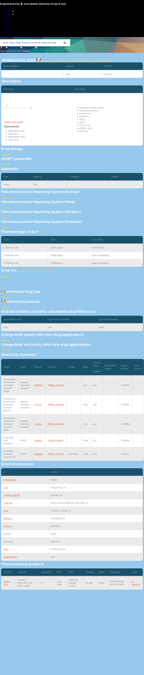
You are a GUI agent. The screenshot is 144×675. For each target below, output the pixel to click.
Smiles (20, 122)
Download (8, 26)
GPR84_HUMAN (56, 454)
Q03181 (38, 424)
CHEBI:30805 (9, 480)
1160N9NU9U (10, 557)
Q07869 (38, 385)
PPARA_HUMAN (56, 385)
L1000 (7, 29)
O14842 (38, 440)
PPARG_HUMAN (56, 404)
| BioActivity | (108, 61)
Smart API (8, 17)
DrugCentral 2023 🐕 (12, 4)
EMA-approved (28, 48)
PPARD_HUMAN (56, 424)
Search (7, 9)
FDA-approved (13, 48)
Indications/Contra (65, 61)
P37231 (37, 404)
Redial (7, 20)
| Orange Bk (96, 61)
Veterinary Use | (48, 61)
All (4, 48)
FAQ (6, 32)
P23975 (26, 50)
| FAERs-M (86, 61)
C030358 (7, 503)
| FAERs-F (78, 61)
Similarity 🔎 (9, 14)
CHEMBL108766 (11, 495)
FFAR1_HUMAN (55, 440)
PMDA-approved (44, 48)
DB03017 (7, 518)
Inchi (13, 122)
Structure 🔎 (9, 12)
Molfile (7, 122)
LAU (5, 487)
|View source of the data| (46, 271)
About (7, 23)
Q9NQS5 (38, 454)
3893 (5, 549)
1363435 (7, 526)
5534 (5, 510)
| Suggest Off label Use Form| (27, 271)
